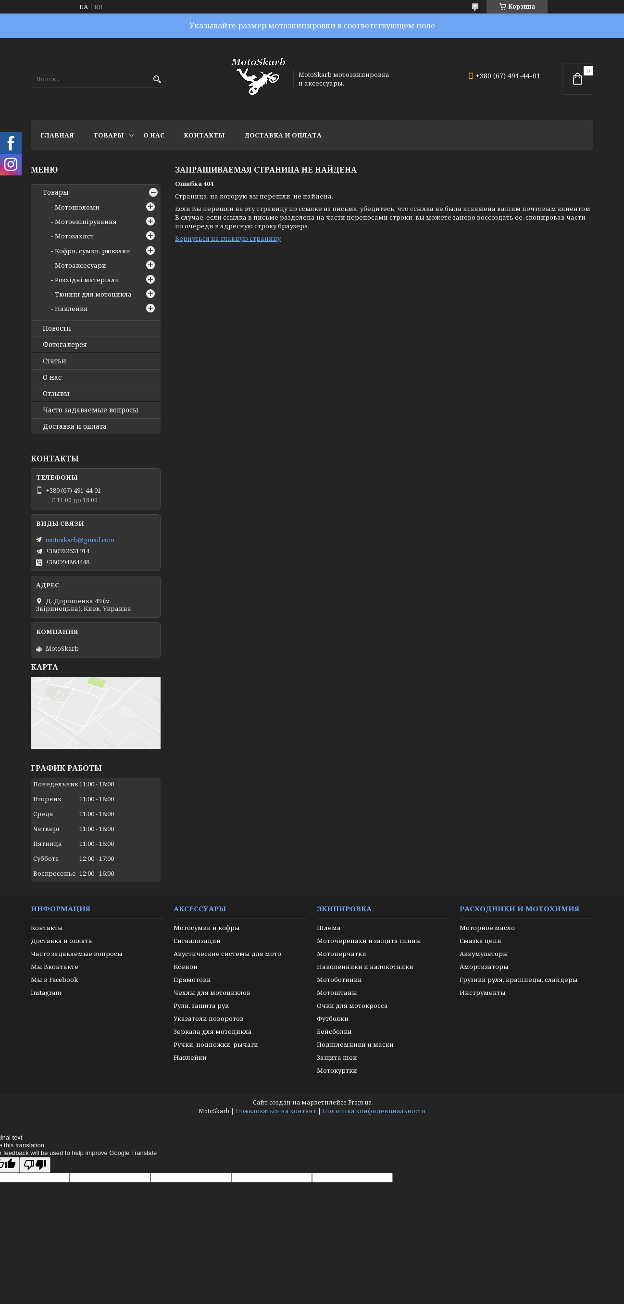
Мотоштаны (337, 992)
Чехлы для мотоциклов (212, 992)
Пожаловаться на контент (276, 1111)
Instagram (46, 992)
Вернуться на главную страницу (228, 238)
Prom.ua (360, 1102)
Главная (57, 135)
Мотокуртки (337, 1070)
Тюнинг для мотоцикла (93, 294)
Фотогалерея (65, 344)
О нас (153, 135)
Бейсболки (334, 1031)
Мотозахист (74, 236)
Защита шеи (337, 1057)
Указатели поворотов (209, 1018)
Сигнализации (197, 940)
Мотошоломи (77, 207)
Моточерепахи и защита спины (369, 940)
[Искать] (157, 79)
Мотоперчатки (341, 953)
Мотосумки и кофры (207, 927)
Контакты (204, 135)
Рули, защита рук (201, 1005)
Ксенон (186, 966)
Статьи (54, 361)
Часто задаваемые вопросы (90, 410)
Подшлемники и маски (355, 1044)
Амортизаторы (484, 966)
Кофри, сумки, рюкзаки (92, 251)
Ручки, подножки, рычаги (216, 1044)
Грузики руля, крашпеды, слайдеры (519, 979)
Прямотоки (192, 979)
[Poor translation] (35, 1165)
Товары (108, 135)
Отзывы (56, 393)
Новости (57, 328)
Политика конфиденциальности (374, 1111)
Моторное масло (487, 927)
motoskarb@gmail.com (79, 540)
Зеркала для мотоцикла (213, 1031)
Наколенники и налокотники (365, 966)
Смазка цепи (480, 940)
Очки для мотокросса (352, 1005)
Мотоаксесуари (80, 265)
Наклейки (71, 308)
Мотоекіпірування (86, 221)
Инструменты (483, 992)
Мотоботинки (339, 979)
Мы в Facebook (54, 979)
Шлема (329, 927)
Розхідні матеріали (87, 279)
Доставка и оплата (283, 135)
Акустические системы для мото (227, 953)
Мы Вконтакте (54, 966)
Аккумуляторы (484, 953)
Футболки (333, 1018)
